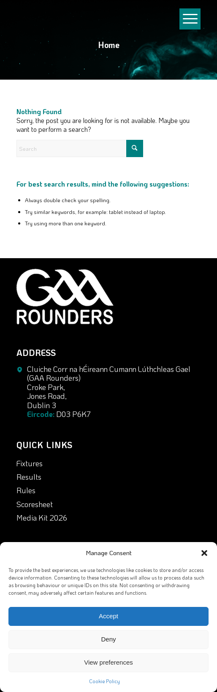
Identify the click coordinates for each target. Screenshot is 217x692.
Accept (108, 616)
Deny (108, 639)
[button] (204, 553)
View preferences (108, 662)
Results (28, 477)
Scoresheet (34, 504)
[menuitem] (190, 4)
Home (108, 44)
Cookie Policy (104, 681)
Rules (25, 490)
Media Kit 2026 (41, 518)
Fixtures (29, 463)
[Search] (79, 148)
